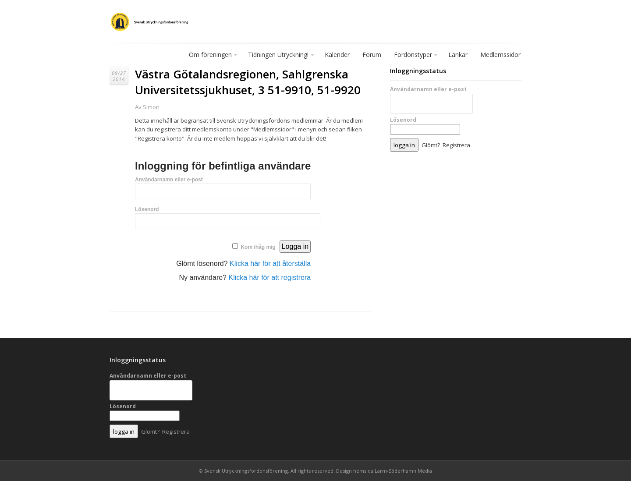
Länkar (458, 54)
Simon (151, 107)
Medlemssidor (500, 54)
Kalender (337, 54)
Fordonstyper (413, 56)
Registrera (456, 145)
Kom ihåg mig (258, 247)
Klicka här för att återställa (270, 263)
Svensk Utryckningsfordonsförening (246, 470)
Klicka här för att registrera (269, 277)
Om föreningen (211, 56)
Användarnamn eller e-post (169, 180)
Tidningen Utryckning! (279, 56)
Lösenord (147, 209)
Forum (371, 54)
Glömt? (431, 145)
